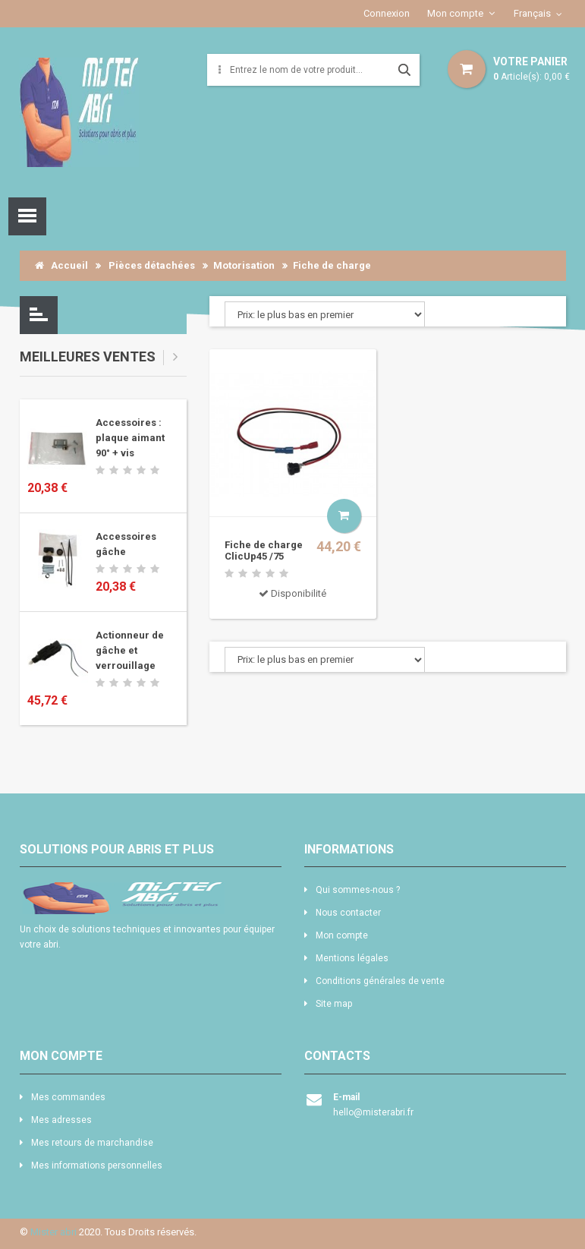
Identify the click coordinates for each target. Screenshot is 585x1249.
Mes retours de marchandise (92, 1142)
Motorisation (244, 265)
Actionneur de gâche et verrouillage (130, 650)
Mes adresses (61, 1120)
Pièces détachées (152, 265)
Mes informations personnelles (96, 1165)
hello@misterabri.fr (373, 1112)
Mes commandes (68, 1097)
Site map (334, 1003)
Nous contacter (348, 912)
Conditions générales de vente (380, 981)
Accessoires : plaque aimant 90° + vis (130, 438)
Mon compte (455, 13)
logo (150, 898)
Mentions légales (352, 958)
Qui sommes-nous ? (358, 890)
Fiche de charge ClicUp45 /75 (264, 550)
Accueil (61, 265)
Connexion (386, 13)
